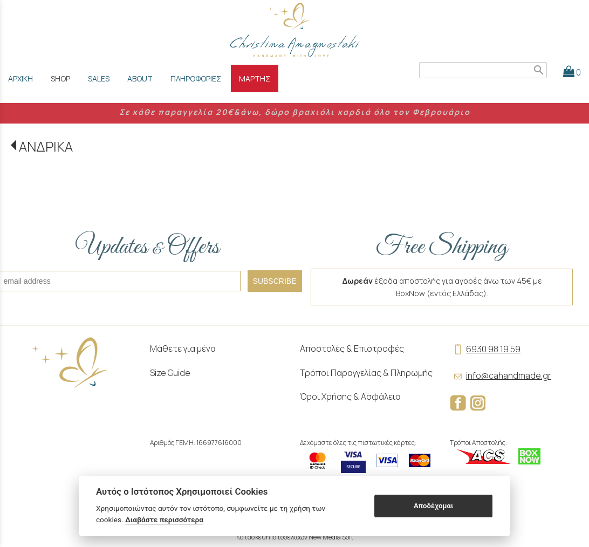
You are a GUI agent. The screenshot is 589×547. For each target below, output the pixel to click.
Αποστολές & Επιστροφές (352, 348)
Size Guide (170, 373)
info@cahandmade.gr (500, 375)
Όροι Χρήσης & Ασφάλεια (350, 396)
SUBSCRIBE (275, 281)
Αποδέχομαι (433, 506)
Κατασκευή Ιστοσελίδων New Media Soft (294, 537)
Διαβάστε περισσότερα (164, 519)
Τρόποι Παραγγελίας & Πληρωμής (366, 373)
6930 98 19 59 (485, 349)
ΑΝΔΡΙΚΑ (46, 146)
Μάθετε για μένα (183, 348)
